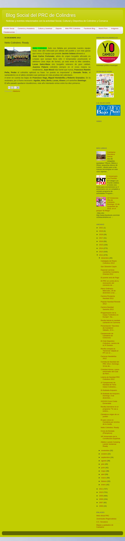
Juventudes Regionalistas (106, 519)
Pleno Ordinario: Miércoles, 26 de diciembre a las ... (109, 291)
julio (103, 464)
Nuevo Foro (103, 28)
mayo (103, 471)
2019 (101, 231)
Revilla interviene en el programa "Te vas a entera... (109, 409)
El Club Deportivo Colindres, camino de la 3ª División (110, 343)
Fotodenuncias (9, 32)
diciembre (105, 258)
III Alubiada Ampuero (109, 390)
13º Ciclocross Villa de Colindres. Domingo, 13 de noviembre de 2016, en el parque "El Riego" (108, 204)
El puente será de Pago (110, 278)
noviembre (105, 450)
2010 (101, 492)
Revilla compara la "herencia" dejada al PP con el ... (109, 351)
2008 (101, 499)
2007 (101, 502)
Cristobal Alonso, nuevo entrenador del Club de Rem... (110, 371)
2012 (101, 255)
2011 (101, 489)
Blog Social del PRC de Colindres (41, 15)
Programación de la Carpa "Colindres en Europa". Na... (109, 315)
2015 (101, 245)
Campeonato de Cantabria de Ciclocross (107, 336)
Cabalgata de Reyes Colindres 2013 (109, 262)
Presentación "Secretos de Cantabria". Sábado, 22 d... (110, 328)
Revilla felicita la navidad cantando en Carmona (110, 321)
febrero (104, 481)
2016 (101, 241)
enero (103, 485)
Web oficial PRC (102, 516)
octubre (104, 454)
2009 (101, 496)
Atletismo (16, 91)
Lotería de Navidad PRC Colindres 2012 (110, 378)
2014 (101, 248)
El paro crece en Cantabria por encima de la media (110, 422)
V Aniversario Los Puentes (112, 177)
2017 (101, 238)
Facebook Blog (89, 28)
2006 (101, 506)
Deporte (59, 28)
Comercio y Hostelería (26, 28)
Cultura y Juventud (45, 28)
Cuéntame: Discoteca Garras (111, 154)
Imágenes (114, 28)
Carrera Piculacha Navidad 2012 (108, 297)
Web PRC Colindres (72, 28)
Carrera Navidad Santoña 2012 (107, 308)
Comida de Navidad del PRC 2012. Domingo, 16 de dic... (110, 364)
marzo (104, 478)
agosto (104, 461)
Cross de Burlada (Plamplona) (107, 432)
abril (103, 474)
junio (103, 468)
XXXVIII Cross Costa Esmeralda (109, 402)
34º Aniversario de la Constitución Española (110, 437)
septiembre (105, 457)
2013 (101, 252)
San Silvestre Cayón (109, 267)
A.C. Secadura (102, 522)
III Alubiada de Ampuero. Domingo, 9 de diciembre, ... (110, 396)
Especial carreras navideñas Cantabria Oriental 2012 (110, 272)
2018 (101, 234)
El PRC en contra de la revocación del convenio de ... (110, 283)
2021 (101, 228)
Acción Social (9, 28)
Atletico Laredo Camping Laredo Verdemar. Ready (110, 444)
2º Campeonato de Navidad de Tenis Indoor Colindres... (109, 385)
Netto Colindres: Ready (110, 427)
